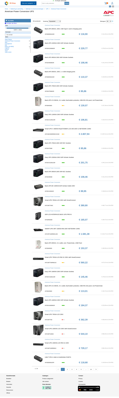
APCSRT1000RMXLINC (51, 234)
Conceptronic (8, 43)
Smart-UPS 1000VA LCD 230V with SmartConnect (60, 328)
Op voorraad (8, 34)
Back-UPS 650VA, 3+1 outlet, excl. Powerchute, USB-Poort (63, 243)
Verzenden (9, 384)
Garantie (8, 387)
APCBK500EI (48, 105)
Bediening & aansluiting (17, 9)
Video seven (8, 52)
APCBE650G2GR (49, 77)
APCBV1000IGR (49, 191)
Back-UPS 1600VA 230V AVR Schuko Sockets (59, 300)
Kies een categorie (28, 3)
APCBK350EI (48, 291)
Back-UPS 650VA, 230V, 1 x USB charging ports (60, 71)
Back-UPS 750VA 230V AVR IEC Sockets (58, 143)
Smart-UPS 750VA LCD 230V (54, 314)
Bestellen (8, 378)
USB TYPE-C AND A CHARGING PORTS (58, 357)
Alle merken (45, 381)
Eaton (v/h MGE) (9, 46)
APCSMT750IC (49, 205)
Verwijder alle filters (11, 23)
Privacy (80, 378)
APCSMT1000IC (49, 334)
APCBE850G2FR (49, 362)
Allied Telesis (8, 39)
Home (6, 9)
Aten (6, 42)
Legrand (7, 48)
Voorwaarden (82, 384)
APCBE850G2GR (49, 34)
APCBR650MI (48, 219)
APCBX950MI (48, 177)
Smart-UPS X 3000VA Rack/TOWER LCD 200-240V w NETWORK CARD (68, 129)
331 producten (37, 21)
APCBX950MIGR (49, 62)
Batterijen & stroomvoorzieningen (35, 9)
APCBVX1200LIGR (50, 120)
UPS (47, 9)
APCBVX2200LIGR (50, 162)
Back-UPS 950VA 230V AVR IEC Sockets (58, 171)
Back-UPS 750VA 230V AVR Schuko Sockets (59, 86)
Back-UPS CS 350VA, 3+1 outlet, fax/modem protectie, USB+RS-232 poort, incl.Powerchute (74, 286)
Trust (6, 50)
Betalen (8, 381)
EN (113, 6)
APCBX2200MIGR (50, 48)
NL (110, 6)
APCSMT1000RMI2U (50, 348)
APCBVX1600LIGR (50, 277)
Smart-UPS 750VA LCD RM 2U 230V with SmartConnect (62, 257)
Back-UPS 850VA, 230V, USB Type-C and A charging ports (63, 29)
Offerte (8, 393)
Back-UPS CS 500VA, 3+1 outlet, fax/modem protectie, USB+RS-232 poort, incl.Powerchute (74, 100)
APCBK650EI (48, 248)
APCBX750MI (48, 148)
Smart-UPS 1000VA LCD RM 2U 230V (57, 343)
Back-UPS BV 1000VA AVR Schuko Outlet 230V (60, 186)
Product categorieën (47, 378)
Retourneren (9, 390)
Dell (6, 45)
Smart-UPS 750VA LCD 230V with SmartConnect (60, 200)
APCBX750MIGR (49, 91)
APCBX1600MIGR (50, 305)
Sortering (45, 21)
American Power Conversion (58, 9)
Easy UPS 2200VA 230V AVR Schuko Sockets (59, 157)
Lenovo (7, 49)
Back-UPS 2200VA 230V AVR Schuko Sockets (59, 43)
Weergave (103, 21)
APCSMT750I (48, 319)
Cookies (80, 381)
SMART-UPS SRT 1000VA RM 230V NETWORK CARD (62, 228)
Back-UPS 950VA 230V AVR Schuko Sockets (59, 57)
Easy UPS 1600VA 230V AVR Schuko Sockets (59, 271)
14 (91, 369)
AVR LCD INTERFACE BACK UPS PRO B (58, 214)
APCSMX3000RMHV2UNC (52, 134)
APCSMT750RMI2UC (51, 262)
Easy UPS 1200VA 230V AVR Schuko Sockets (59, 114)
